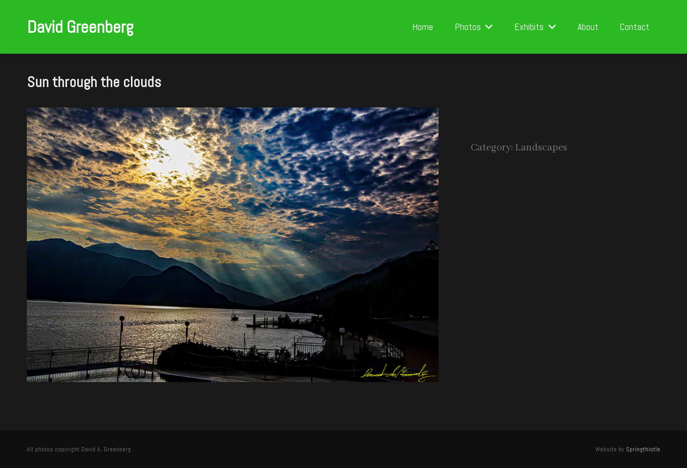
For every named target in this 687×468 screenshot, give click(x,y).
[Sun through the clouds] (232, 115)
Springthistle (643, 449)
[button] (487, 26)
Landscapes (541, 147)
